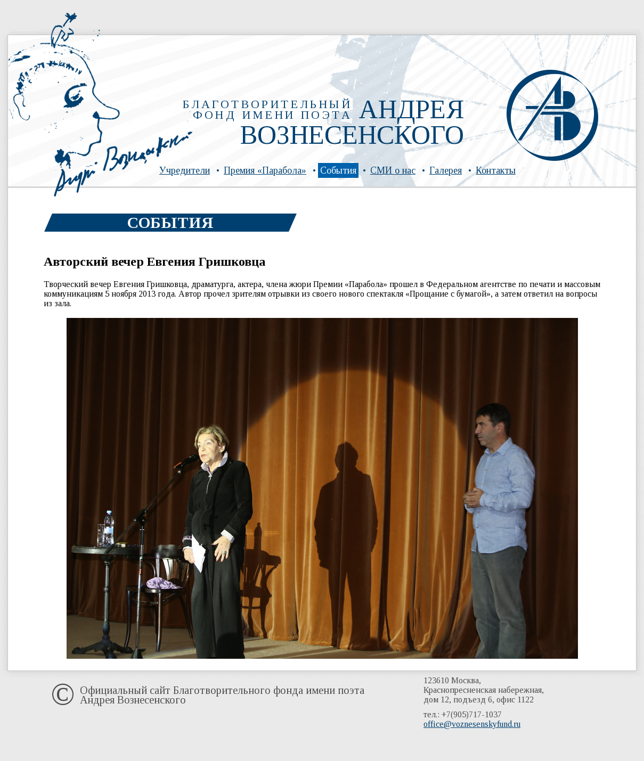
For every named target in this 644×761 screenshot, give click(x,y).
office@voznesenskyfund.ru (471, 724)
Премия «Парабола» (265, 170)
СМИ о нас (392, 170)
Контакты (496, 170)
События (338, 170)
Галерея (445, 170)
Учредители (184, 170)
